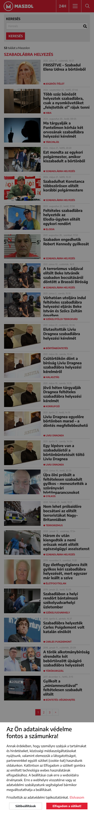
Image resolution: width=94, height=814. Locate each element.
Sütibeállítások (25, 806)
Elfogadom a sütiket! (67, 806)
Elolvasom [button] (77, 797)
